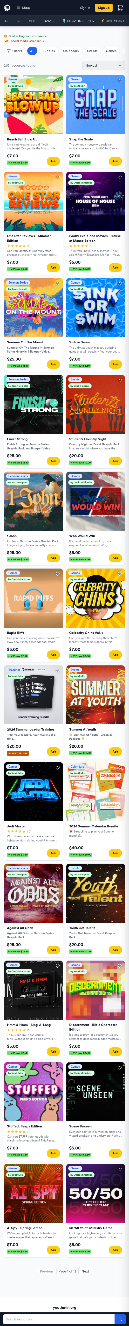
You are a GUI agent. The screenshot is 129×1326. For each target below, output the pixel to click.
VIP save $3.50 (17, 162)
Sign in (85, 8)
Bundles (48, 51)
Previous (47, 1271)
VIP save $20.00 (80, 854)
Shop (23, 8)
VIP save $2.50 (80, 268)
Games (111, 51)
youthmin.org (64, 1307)
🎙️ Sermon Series (78, 21)
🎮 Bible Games (41, 21)
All (32, 51)
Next (85, 1271)
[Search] (120, 1319)
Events (92, 51)
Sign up (104, 8)
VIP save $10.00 (80, 462)
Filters (14, 51)
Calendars (71, 51)
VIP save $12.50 (18, 365)
